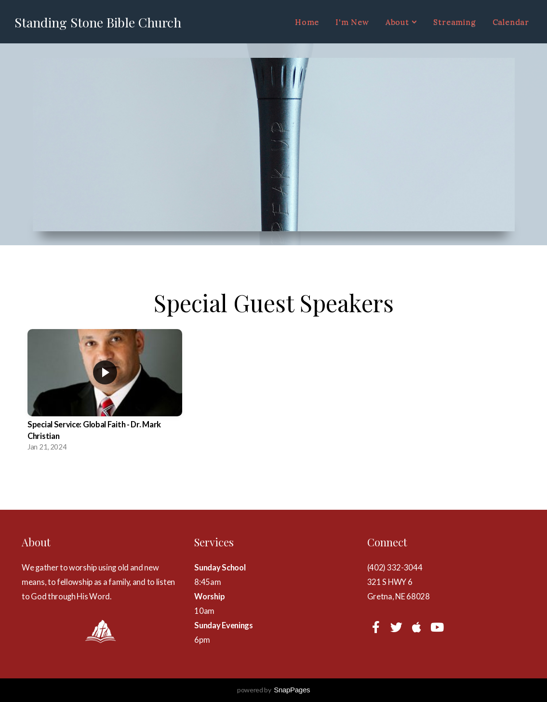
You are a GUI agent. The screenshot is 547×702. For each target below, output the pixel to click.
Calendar (511, 21)
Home (307, 21)
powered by (273, 690)
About (401, 21)
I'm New (352, 21)
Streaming (454, 21)
